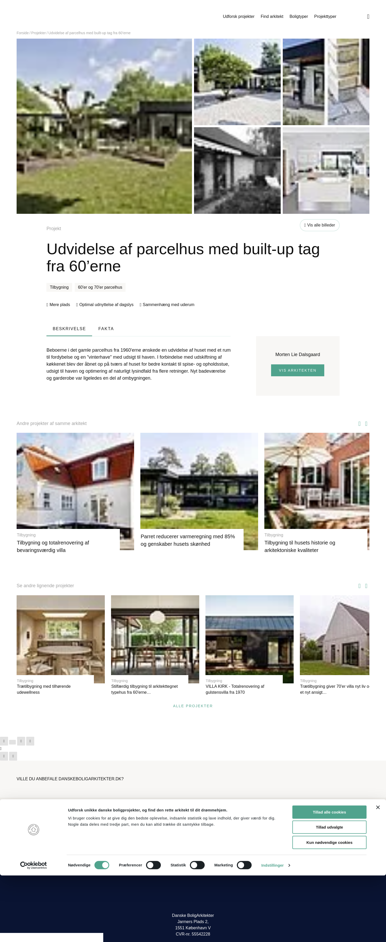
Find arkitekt (272, 16)
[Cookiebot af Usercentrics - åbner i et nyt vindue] (33, 932)
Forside (23, 33)
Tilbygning (59, 287)
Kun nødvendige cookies (329, 909)
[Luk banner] (378, 874)
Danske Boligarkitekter (58, 16)
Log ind (293, 821)
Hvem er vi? (207, 813)
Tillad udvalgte (329, 894)
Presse (202, 836)
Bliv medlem (297, 813)
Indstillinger (272, 932)
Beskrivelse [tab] (69, 329)
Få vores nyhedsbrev (215, 844)
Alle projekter (193, 694)
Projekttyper (325, 16)
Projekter (38, 33)
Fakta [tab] (106, 329)
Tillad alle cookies (329, 878)
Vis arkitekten (297, 370)
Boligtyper (299, 16)
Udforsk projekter (238, 16)
